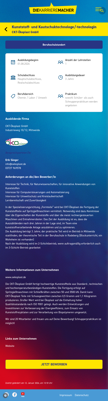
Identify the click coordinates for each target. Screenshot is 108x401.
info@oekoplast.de (15, 164)
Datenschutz (82, 395)
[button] (5, 395)
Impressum (66, 395)
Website (9, 345)
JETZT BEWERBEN (54, 364)
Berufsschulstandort (54, 44)
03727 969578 (13, 168)
